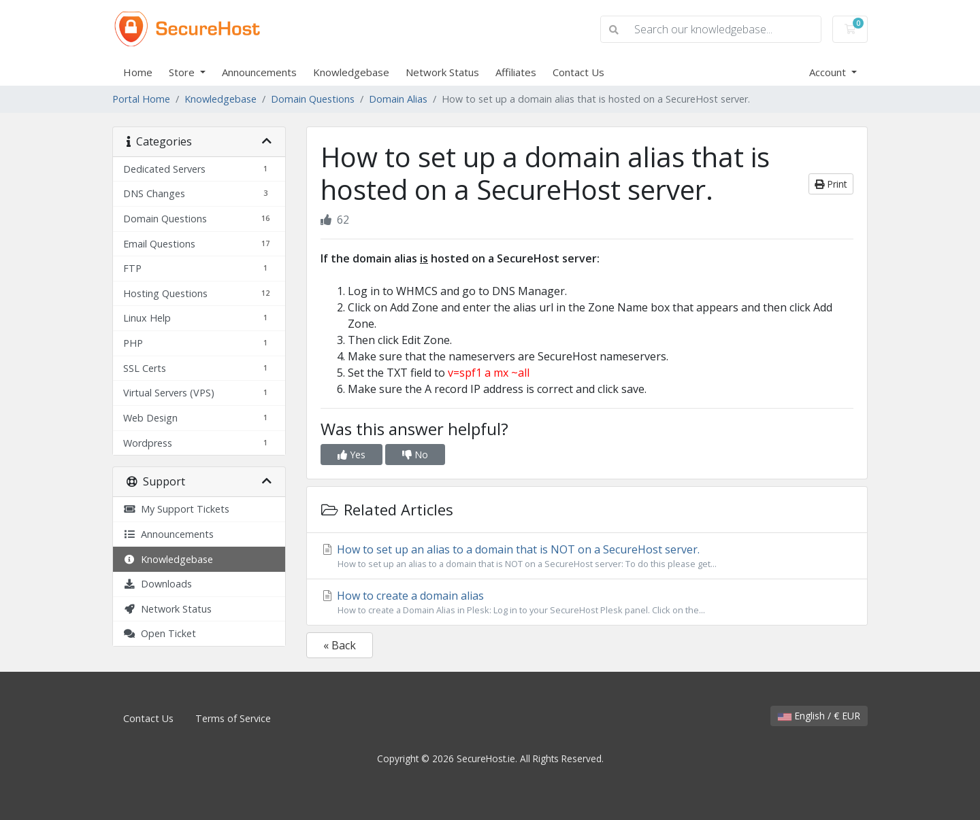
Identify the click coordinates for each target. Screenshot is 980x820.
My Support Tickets (176, 508)
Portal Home (141, 98)
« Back (339, 645)
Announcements (259, 72)
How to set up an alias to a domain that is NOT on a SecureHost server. (587, 556)
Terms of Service (233, 718)
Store (183, 72)
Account (829, 72)
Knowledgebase (351, 72)
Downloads (157, 583)
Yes (351, 454)
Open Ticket (159, 633)
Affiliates (515, 72)
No (415, 454)
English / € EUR (819, 715)
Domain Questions (313, 98)
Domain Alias (398, 98)
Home (137, 72)
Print (831, 183)
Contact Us (578, 72)
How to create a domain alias (587, 602)
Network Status (442, 72)
